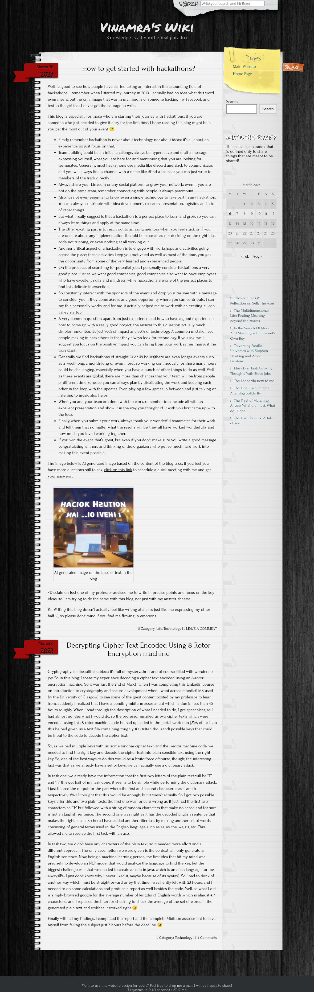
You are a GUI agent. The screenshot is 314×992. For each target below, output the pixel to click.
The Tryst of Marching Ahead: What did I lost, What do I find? (252, 405)
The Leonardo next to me (252, 380)
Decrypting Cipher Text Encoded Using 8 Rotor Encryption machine (138, 649)
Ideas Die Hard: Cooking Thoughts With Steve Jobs (251, 371)
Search (232, 101)
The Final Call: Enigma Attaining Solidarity (250, 390)
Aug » (257, 256)
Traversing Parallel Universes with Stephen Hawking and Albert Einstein (249, 353)
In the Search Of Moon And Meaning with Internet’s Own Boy (252, 333)
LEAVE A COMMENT (201, 629)
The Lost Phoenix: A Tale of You (251, 420)
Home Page (242, 73)
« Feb (244, 256)
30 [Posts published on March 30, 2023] (252, 243)
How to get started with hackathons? (138, 68)
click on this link (118, 469)
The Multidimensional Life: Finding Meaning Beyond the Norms (249, 315)
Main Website (244, 66)
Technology (172, 629)
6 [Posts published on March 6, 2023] (230, 214)
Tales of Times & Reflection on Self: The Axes (252, 300)
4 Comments (207, 938)
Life (159, 629)
